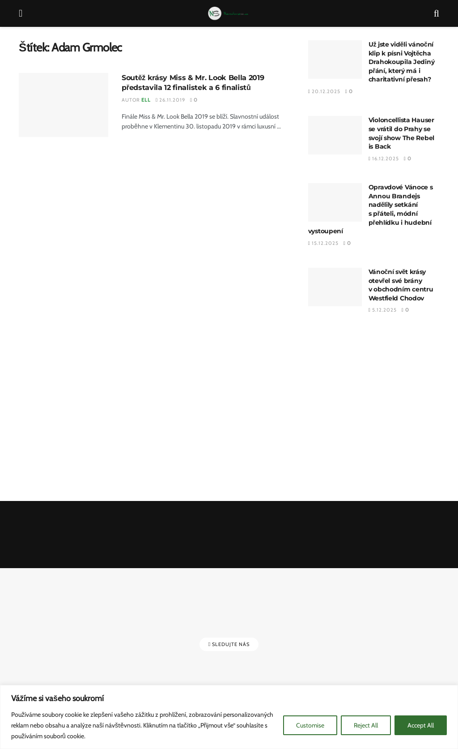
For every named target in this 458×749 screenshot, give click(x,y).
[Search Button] (436, 13)
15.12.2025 (323, 243)
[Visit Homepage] (228, 13)
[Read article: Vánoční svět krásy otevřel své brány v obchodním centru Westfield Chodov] (335, 287)
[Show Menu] (20, 13)
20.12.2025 (324, 91)
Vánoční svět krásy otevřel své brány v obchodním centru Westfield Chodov (401, 285)
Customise (310, 725)
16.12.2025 (384, 158)
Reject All (366, 725)
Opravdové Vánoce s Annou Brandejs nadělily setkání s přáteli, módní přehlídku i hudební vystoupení (370, 209)
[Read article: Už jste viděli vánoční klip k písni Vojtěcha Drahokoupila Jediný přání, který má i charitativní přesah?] (335, 59)
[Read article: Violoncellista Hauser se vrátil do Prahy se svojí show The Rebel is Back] (335, 135)
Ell (146, 100)
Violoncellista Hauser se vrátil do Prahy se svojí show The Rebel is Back (401, 133)
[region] (229, 717)
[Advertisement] (373, 409)
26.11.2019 (170, 100)
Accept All (420, 725)
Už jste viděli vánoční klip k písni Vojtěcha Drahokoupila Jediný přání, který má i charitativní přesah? (402, 61)
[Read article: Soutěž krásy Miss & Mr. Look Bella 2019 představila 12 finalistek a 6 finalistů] (63, 105)
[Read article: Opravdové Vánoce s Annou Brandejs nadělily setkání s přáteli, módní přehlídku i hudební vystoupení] (335, 202)
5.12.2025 (383, 310)
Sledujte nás (229, 644)
